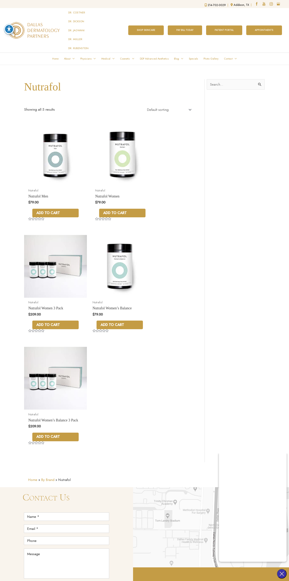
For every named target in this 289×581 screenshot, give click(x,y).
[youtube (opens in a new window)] (264, 4)
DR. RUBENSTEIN (78, 33)
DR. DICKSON (76, 17)
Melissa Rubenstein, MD (212, 485)
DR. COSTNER (76, 11)
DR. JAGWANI (76, 22)
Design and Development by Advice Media (189, 564)
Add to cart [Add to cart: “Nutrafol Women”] (105, 188)
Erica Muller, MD (206, 479)
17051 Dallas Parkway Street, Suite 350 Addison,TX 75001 (166, 479)
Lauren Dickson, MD (209, 465)
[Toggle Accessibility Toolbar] (9, 29)
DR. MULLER (75, 28)
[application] (73, 43)
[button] (144, 22)
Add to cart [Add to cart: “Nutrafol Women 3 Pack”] (163, 188)
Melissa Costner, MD (209, 459)
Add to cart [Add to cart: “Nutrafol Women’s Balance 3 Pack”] (105, 296)
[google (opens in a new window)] (279, 4)
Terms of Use (137, 571)
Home (33, 340)
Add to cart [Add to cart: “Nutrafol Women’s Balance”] (48, 296)
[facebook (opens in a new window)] (256, 4)
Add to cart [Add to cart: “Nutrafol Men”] (48, 188)
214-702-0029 (167, 498)
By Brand (48, 340)
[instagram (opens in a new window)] (271, 4)
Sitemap (156, 571)
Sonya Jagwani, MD (208, 472)
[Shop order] (167, 94)
